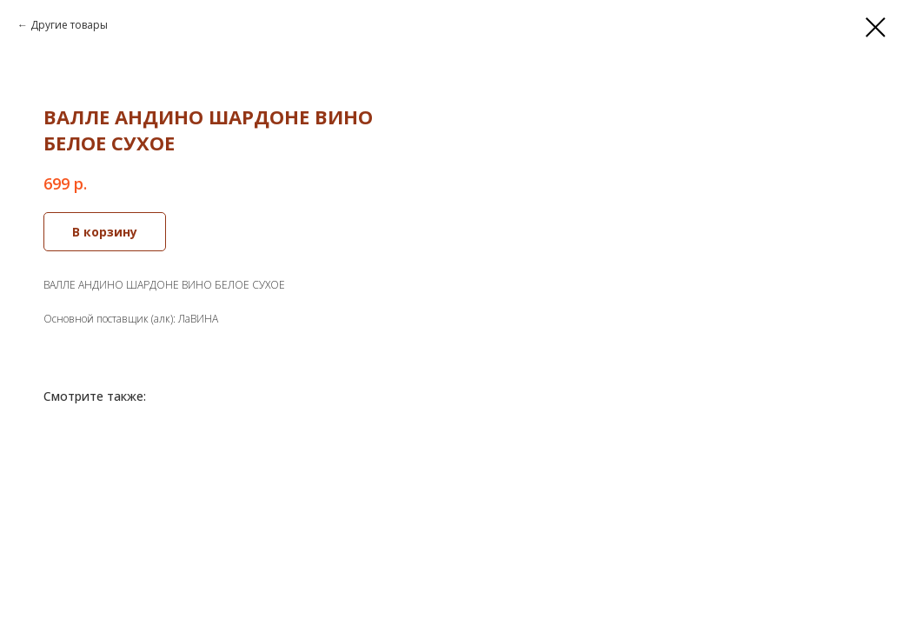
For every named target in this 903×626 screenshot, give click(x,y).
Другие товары (69, 24)
